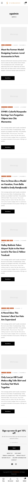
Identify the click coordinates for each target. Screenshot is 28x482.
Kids (8, 240)
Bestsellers (8, 45)
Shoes (12, 308)
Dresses (9, 372)
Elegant (9, 176)
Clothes (10, 107)
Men (12, 240)
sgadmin (16, 45)
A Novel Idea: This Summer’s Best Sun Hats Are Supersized (12, 316)
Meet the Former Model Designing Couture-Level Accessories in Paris (12, 53)
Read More (8, 78)
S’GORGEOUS (16, 472)
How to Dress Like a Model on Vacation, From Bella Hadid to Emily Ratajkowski (14, 184)
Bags (3, 45)
